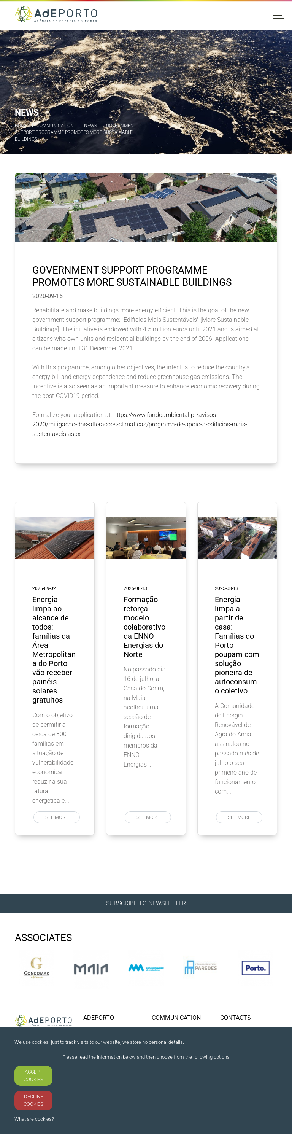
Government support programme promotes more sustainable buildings (75, 132)
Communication (55, 125)
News (90, 125)
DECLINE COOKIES (33, 1100)
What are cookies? (34, 1119)
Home (21, 125)
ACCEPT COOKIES (33, 1075)
